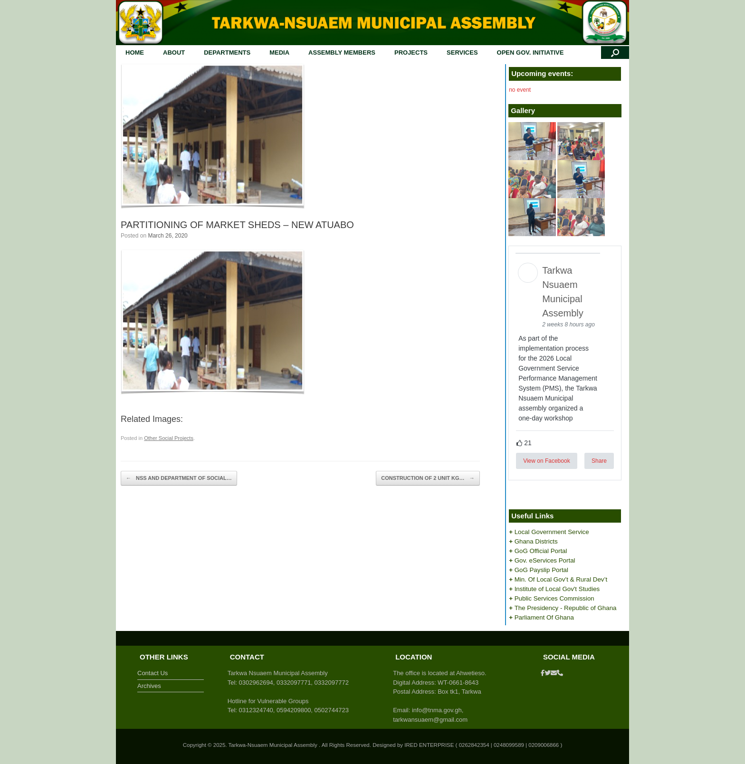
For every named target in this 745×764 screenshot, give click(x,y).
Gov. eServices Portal (545, 560)
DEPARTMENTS (227, 52)
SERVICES (462, 52)
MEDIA (279, 52)
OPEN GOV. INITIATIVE (530, 52)
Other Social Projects (168, 438)
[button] (615, 52)
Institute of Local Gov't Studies (557, 588)
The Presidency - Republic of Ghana (566, 607)
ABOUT (174, 52)
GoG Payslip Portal (541, 569)
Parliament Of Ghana (544, 617)
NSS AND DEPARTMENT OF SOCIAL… (179, 478)
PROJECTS (411, 52)
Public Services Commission (554, 598)
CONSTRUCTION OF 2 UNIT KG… (427, 478)
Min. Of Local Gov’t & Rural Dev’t (561, 579)
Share (599, 461)
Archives (149, 685)
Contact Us (152, 673)
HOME (134, 52)
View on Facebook (546, 461)
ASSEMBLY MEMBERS (341, 52)
